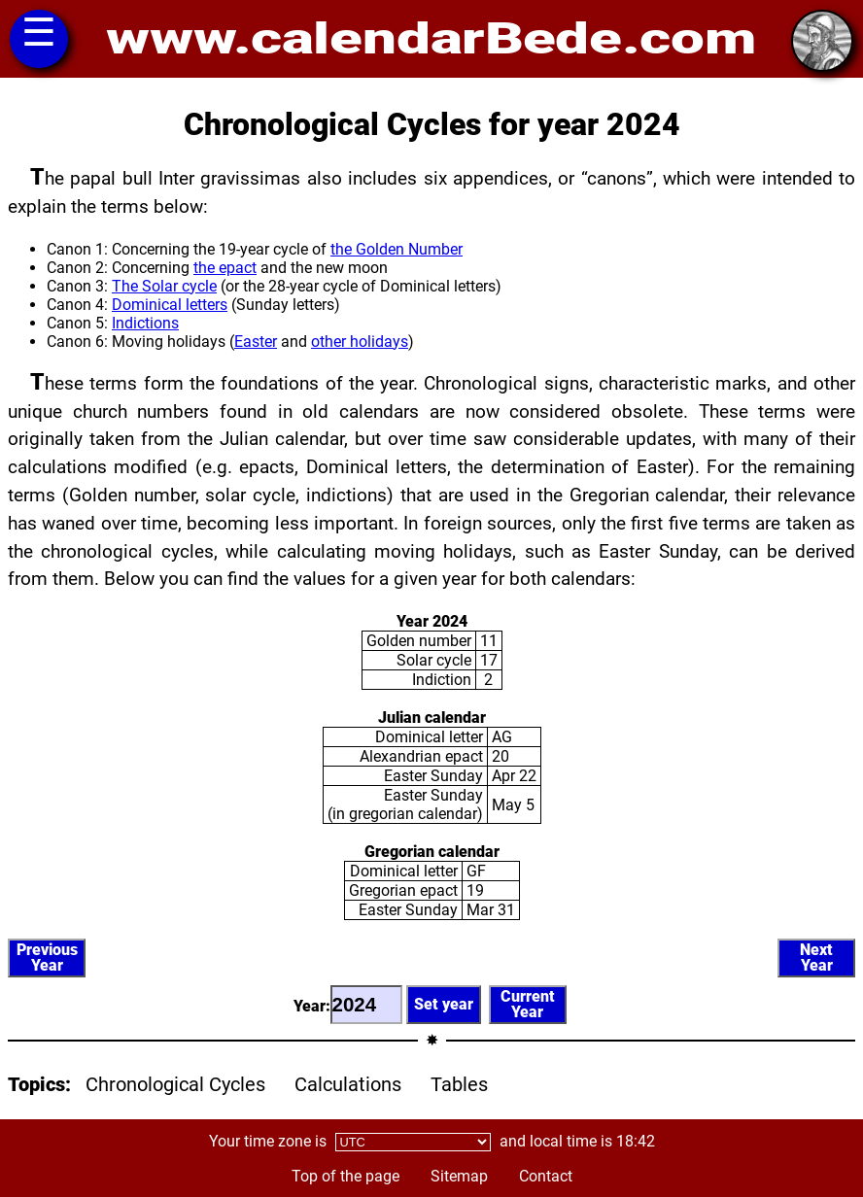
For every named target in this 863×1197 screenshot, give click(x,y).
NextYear (816, 957)
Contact (545, 1176)
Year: (347, 1004)
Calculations (347, 1084)
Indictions (145, 323)
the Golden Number (396, 249)
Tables (459, 1084)
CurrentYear (528, 1004)
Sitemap (459, 1176)
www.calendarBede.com (431, 39)
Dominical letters (169, 304)
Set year (443, 1004)
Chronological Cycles (175, 1084)
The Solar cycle (164, 286)
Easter (255, 341)
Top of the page (345, 1176)
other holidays (359, 341)
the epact (225, 267)
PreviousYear (47, 957)
